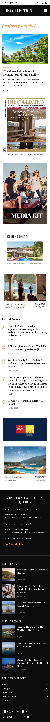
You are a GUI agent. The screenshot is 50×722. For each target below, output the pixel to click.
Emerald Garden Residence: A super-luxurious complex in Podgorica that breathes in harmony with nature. (28, 330)
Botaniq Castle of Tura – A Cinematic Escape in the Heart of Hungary (32, 663)
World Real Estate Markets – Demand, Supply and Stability (21, 72)
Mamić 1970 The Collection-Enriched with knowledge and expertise (31, 589)
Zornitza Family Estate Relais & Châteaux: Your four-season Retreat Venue (28, 363)
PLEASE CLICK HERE (14, 544)
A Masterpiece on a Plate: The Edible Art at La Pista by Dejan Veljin (28, 348)
